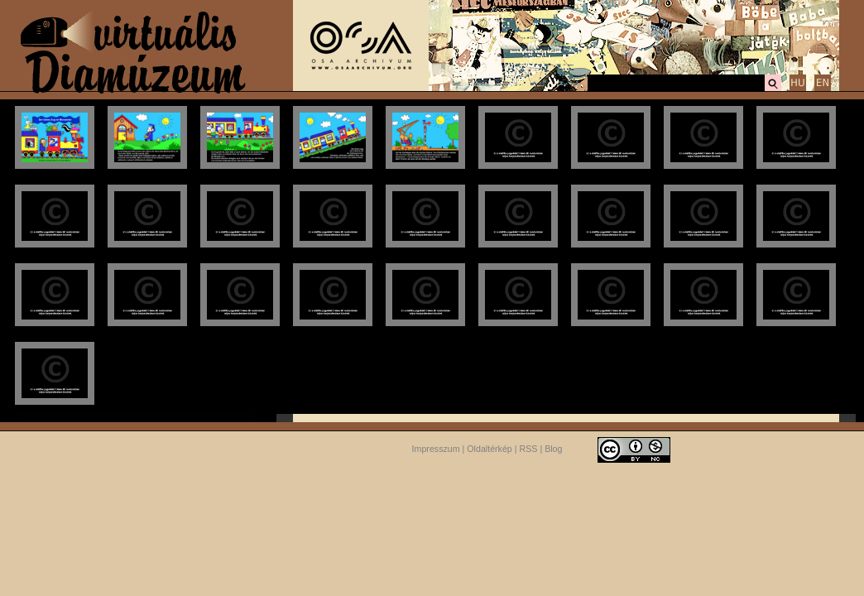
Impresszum (436, 449)
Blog (553, 449)
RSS (529, 449)
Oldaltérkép (489, 449)
